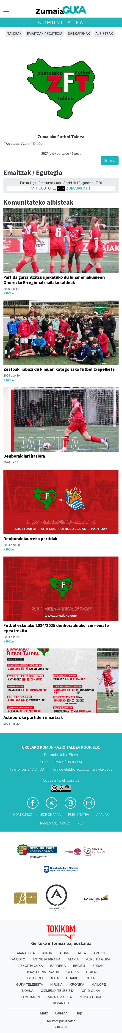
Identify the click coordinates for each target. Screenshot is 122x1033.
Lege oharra (50, 815)
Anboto (18, 959)
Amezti (99, 953)
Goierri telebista (43, 978)
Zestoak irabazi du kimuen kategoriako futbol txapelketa (59, 369)
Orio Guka (91, 990)
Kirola (8, 293)
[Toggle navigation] (6, 10)
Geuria (73, 972)
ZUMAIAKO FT (78, 188)
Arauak (102, 815)
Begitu (79, 966)
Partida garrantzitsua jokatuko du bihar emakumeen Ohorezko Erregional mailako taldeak (54, 279)
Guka (90, 978)
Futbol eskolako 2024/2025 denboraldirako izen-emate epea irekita (56, 628)
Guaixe (72, 978)
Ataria (73, 959)
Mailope (99, 984)
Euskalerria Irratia (41, 972)
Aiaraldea (26, 953)
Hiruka (56, 984)
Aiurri (65, 953)
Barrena (58, 966)
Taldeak (14, 34)
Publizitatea (78, 815)
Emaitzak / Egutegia (44, 34)
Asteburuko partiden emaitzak (33, 717)
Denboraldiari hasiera (24, 456)
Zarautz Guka (59, 997)
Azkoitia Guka (30, 966)
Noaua (27, 990)
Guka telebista (29, 984)
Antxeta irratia (46, 959)
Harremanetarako (54, 823)
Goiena (92, 972)
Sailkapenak (79, 34)
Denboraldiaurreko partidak (30, 538)
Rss (81, 823)
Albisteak (104, 34)
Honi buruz (22, 815)
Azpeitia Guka (98, 959)
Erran (98, 966)
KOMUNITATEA (61, 22)
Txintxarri (30, 997)
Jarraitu (110, 160)
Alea (82, 953)
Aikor (47, 953)
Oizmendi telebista (58, 990)
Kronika (77, 984)
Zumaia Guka (90, 997)
